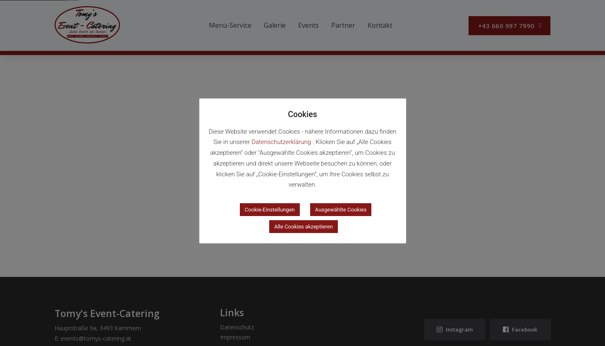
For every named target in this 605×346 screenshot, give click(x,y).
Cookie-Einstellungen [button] (270, 210)
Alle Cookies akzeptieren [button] (303, 226)
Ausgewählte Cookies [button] (341, 210)
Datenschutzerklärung (282, 142)
